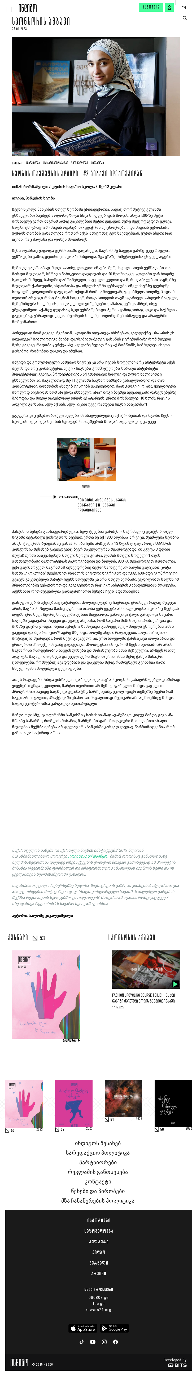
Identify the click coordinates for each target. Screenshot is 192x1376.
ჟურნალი (98, 1263)
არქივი (98, 1274)
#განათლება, (33, 163)
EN (183, 8)
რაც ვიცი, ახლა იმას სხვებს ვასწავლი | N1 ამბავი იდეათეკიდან (102, 505)
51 (112, 1120)
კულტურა (98, 1242)
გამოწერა (151, 7)
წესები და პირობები (98, 1191)
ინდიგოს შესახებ (98, 1143)
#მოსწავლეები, (80, 163)
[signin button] (169, 7)
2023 (39, 1130)
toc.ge (99, 1304)
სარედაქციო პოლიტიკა (98, 1153)
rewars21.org (98, 1310)
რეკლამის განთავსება (98, 1172)
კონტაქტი (98, 1182)
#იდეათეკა (97, 163)
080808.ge (99, 1297)
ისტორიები (98, 1220)
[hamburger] (9, 6)
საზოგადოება (98, 1231)
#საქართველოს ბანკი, (56, 163)
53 (13, 1131)
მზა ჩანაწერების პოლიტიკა (97, 1201)
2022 (189, 1129)
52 (62, 1130)
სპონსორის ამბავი (41, 22)
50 (162, 1130)
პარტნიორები (98, 1162)
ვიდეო (98, 1252)
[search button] (185, 18)
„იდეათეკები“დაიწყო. (88, 856)
